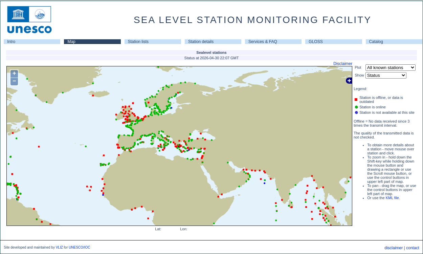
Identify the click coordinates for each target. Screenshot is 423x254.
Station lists (138, 41)
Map (71, 41)
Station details (201, 41)
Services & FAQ (262, 41)
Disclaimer (342, 63)
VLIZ (59, 247)
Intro (11, 41)
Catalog (376, 41)
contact (412, 248)
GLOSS (315, 41)
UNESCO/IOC (79, 247)
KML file (392, 198)
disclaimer (393, 248)
